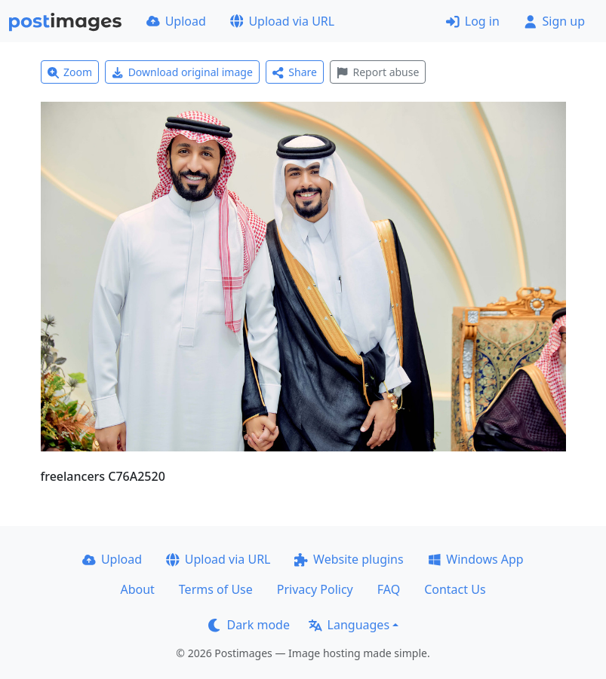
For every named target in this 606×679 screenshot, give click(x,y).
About (137, 589)
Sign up (554, 21)
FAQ (388, 589)
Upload (176, 21)
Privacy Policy (315, 589)
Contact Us (454, 589)
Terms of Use (216, 589)
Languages (349, 624)
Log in (473, 21)
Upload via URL (282, 21)
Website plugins (348, 559)
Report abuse (378, 72)
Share (294, 72)
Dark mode (249, 624)
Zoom (70, 72)
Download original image (182, 72)
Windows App (476, 559)
